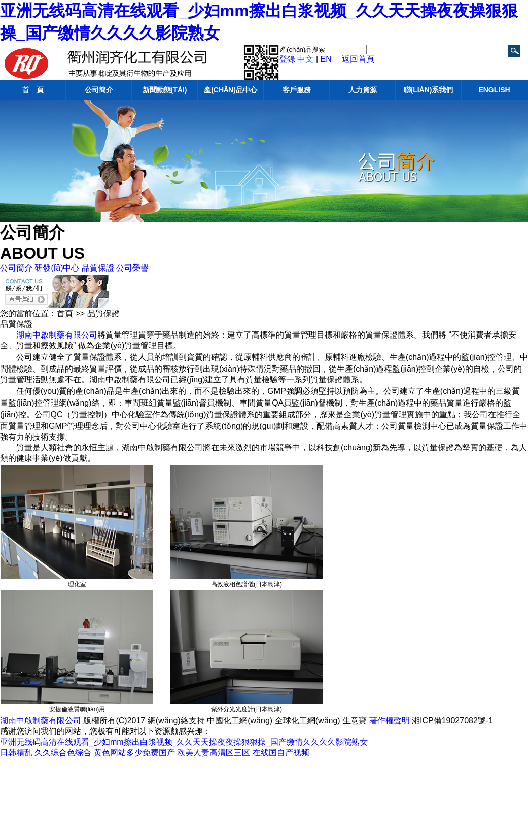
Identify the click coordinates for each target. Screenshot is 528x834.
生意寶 (354, 720)
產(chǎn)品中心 (230, 90)
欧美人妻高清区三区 (213, 752)
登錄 (287, 59)
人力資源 (362, 90)
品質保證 (98, 267)
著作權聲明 (389, 720)
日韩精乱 (16, 752)
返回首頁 (358, 59)
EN (326, 59)
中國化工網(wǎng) (239, 720)
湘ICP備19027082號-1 (452, 720)
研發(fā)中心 (56, 267)
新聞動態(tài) (165, 90)
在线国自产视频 (281, 752)
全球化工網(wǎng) (307, 720)
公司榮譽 (132, 267)
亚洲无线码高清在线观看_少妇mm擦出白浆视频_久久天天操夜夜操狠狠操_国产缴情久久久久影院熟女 (184, 742)
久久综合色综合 (62, 752)
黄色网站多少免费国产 (134, 752)
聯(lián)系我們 (428, 90)
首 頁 (33, 90)
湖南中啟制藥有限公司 (56, 334)
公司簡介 (99, 90)
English (494, 90)
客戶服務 (297, 90)
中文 (305, 59)
